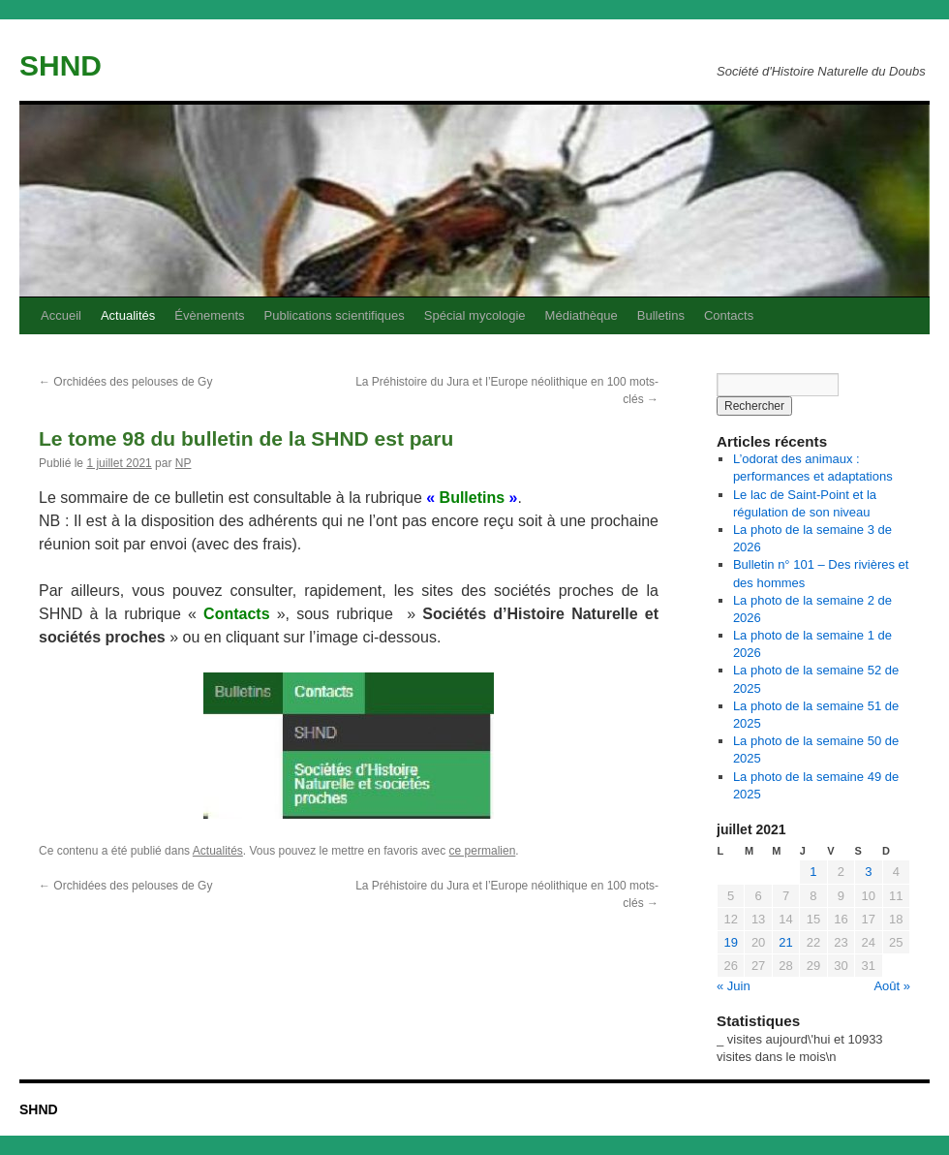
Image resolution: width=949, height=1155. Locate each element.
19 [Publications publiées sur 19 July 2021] (730, 942)
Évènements (209, 315)
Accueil (61, 315)
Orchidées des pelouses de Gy (125, 382)
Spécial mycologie (475, 315)
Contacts (728, 315)
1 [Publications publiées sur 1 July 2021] (813, 871)
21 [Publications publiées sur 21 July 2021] (785, 942)
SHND (60, 65)
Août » (891, 986)
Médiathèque (581, 315)
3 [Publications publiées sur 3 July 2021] (868, 871)
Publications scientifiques (334, 315)
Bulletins (661, 315)
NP (183, 463)
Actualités (128, 315)
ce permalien (482, 851)
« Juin (733, 986)
